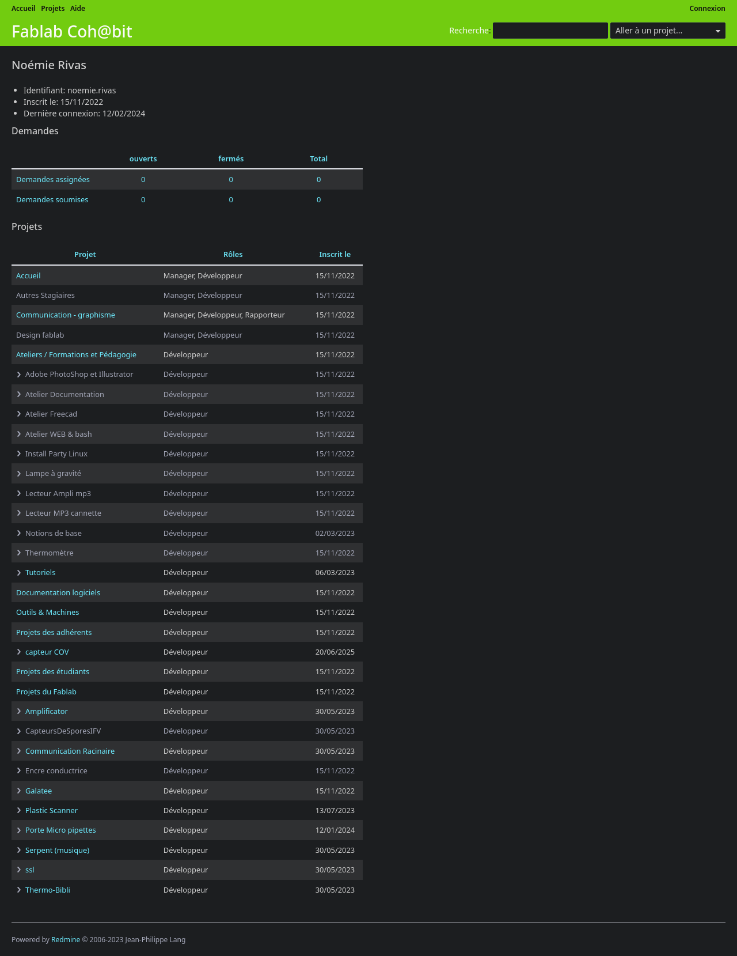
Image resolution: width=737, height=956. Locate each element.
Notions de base (53, 533)
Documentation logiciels (58, 592)
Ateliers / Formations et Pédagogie (76, 354)
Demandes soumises (52, 199)
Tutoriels (40, 572)
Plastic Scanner (51, 810)
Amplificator (46, 711)
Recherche (469, 30)
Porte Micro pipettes (60, 830)
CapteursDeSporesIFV (63, 730)
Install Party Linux (56, 453)
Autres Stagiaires (45, 295)
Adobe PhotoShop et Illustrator (79, 374)
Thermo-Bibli (47, 890)
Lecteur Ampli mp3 (58, 493)
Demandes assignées (53, 179)
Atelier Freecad (51, 414)
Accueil (24, 8)
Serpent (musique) (57, 850)
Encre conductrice (56, 770)
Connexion (708, 8)
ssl (30, 869)
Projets (52, 8)
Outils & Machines (47, 612)
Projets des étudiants (52, 671)
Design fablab (40, 335)
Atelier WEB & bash (58, 434)
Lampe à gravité (53, 473)
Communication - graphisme (65, 314)
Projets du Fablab (46, 691)
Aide (77, 8)
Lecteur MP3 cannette (63, 513)
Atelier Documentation (64, 394)
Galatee (38, 790)
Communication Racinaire (70, 751)
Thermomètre (49, 552)
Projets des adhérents (54, 632)
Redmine (65, 939)
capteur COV (47, 652)
